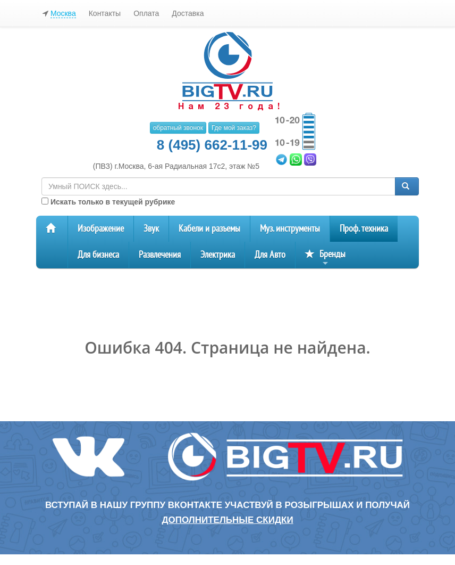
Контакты (105, 13)
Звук (151, 228)
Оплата (146, 13)
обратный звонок (178, 128)
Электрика (217, 254)
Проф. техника (364, 228)
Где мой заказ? (234, 128)
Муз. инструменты (290, 228)
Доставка (188, 13)
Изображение (101, 228)
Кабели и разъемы (209, 228)
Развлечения (160, 254)
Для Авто (270, 254)
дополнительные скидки (227, 520)
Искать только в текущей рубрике (108, 202)
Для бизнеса (98, 254)
